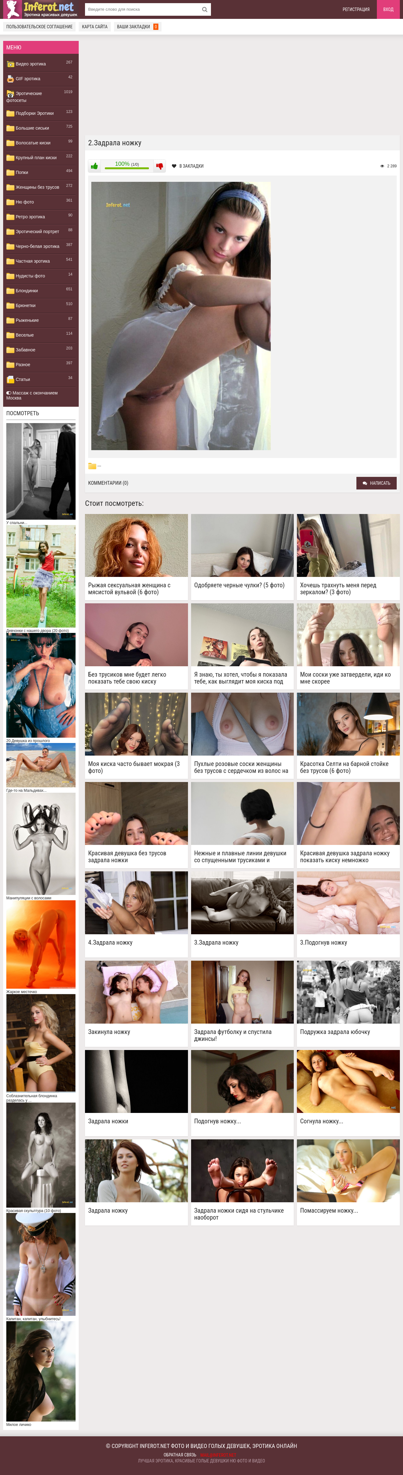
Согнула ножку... (321, 1121)
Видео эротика (26, 64)
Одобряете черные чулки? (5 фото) (239, 585)
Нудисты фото (25, 276)
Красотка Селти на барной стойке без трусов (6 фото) (344, 767)
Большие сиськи (27, 128)
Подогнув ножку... (217, 1121)
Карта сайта (94, 26)
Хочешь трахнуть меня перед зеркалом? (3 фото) (338, 588)
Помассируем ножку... (329, 1210)
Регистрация (356, 9)
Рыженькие (22, 320)
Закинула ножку (109, 1032)
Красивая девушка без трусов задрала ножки (127, 856)
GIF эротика (23, 79)
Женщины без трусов (32, 187)
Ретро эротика (25, 217)
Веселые (20, 335)
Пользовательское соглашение (39, 26)
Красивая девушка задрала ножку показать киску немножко (344, 856)
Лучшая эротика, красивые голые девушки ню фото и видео (201, 1460)
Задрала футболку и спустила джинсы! (233, 1035)
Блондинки (22, 291)
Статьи (18, 380)
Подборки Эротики (30, 113)
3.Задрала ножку (216, 942)
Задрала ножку (108, 1210)
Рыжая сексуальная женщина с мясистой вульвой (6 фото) (129, 588)
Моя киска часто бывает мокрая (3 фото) (134, 767)
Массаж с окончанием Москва (32, 395)
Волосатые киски (28, 143)
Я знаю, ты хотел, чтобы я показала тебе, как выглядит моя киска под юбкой (240, 678)
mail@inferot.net (218, 1455)
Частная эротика (28, 261)
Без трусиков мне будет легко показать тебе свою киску (127, 678)
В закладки (188, 166)
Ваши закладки (138, 27)
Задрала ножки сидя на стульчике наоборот (239, 1214)
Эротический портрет (32, 232)
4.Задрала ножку (110, 942)
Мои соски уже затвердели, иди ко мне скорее (345, 678)
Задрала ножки (108, 1121)
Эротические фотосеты (24, 96)
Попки (17, 173)
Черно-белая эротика (32, 247)
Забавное (20, 350)
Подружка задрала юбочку (335, 1032)
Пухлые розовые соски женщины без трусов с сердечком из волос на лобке (241, 767)
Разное (18, 365)
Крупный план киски (31, 158)
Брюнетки (21, 306)
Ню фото (20, 202)
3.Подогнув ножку (323, 942)
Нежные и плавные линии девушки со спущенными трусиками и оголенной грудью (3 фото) (240, 856)
